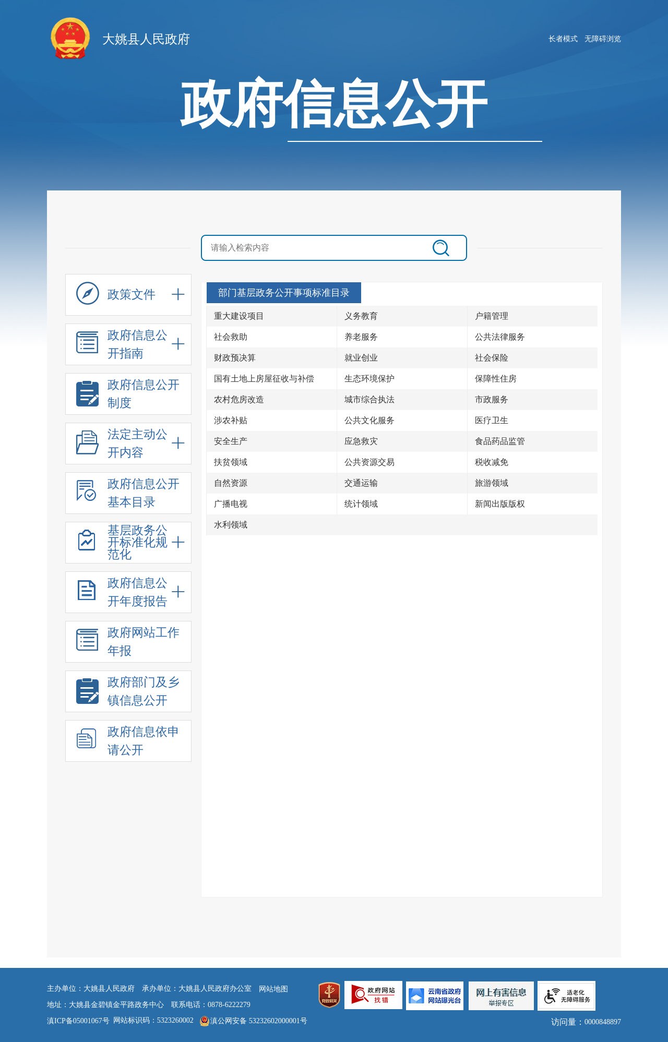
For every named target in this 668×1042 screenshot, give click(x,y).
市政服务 (491, 399)
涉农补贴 (230, 420)
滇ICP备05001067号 (78, 1021)
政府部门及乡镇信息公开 (128, 693)
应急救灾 (361, 441)
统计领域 (361, 503)
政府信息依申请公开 (128, 742)
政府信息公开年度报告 (122, 593)
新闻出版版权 (500, 503)
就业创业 (361, 357)
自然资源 (230, 482)
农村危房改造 (239, 399)
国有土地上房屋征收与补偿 (264, 378)
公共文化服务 (369, 420)
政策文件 (116, 297)
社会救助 (230, 336)
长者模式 (563, 39)
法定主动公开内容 (122, 445)
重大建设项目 (239, 316)
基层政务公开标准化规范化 (122, 542)
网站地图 (273, 989)
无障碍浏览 (602, 39)
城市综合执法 (369, 399)
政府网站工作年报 (128, 643)
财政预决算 (235, 357)
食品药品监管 (500, 441)
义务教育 (361, 316)
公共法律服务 (500, 336)
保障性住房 (496, 378)
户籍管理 (491, 316)
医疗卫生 (491, 420)
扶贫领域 (230, 462)
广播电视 (230, 503)
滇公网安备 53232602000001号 (258, 1021)
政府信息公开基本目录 (128, 494)
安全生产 (230, 441)
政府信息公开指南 (122, 346)
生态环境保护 (369, 378)
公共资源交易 (369, 462)
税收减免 (491, 462)
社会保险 (491, 357)
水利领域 (230, 524)
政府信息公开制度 (128, 395)
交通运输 (361, 482)
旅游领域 (491, 482)
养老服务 (361, 336)
